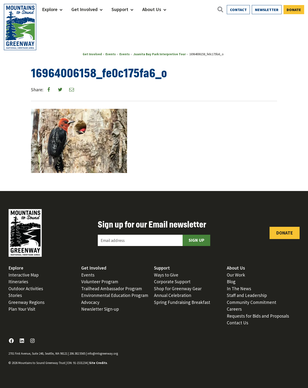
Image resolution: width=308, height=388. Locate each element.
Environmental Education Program (114, 295)
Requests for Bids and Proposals (258, 316)
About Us (151, 9)
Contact (238, 9)
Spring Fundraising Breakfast (182, 302)
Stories (15, 295)
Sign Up (196, 240)
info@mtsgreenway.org (102, 353)
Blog (231, 281)
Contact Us (237, 323)
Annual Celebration (172, 295)
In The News (239, 288)
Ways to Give (166, 275)
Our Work (236, 275)
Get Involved (84, 9)
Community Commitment (251, 302)
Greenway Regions (26, 302)
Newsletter (266, 9)
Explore (49, 9)
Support (119, 9)
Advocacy (90, 302)
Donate (294, 9)
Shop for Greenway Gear (178, 288)
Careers (234, 309)
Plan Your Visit (21, 309)
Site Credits (98, 363)
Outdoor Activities (25, 288)
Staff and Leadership (247, 295)
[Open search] (220, 9)
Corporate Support (172, 281)
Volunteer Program (99, 281)
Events (87, 275)
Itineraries (18, 281)
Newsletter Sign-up (100, 309)
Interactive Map (23, 275)
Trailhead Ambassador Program (111, 288)
